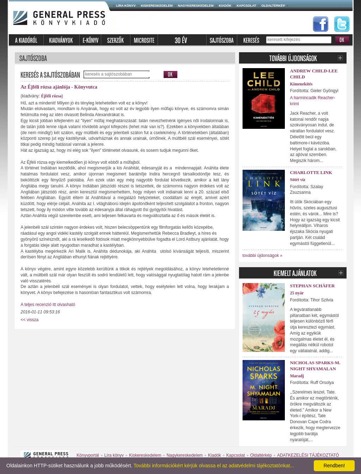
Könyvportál (88, 455)
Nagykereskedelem (196, 5)
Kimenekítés (301, 84)
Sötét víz (298, 179)
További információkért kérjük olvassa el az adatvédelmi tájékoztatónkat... (214, 465)
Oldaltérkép (273, 5)
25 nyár (297, 292)
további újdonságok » (262, 255)
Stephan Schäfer (312, 285)
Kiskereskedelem (157, 5)
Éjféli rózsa (51, 96)
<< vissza (30, 319)
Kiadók (225, 5)
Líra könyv (126, 5)
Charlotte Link (311, 172)
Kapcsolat (246, 5)
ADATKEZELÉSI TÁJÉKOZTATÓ (308, 455)
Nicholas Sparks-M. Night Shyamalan (315, 365)
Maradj (297, 375)
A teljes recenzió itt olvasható (48, 304)
